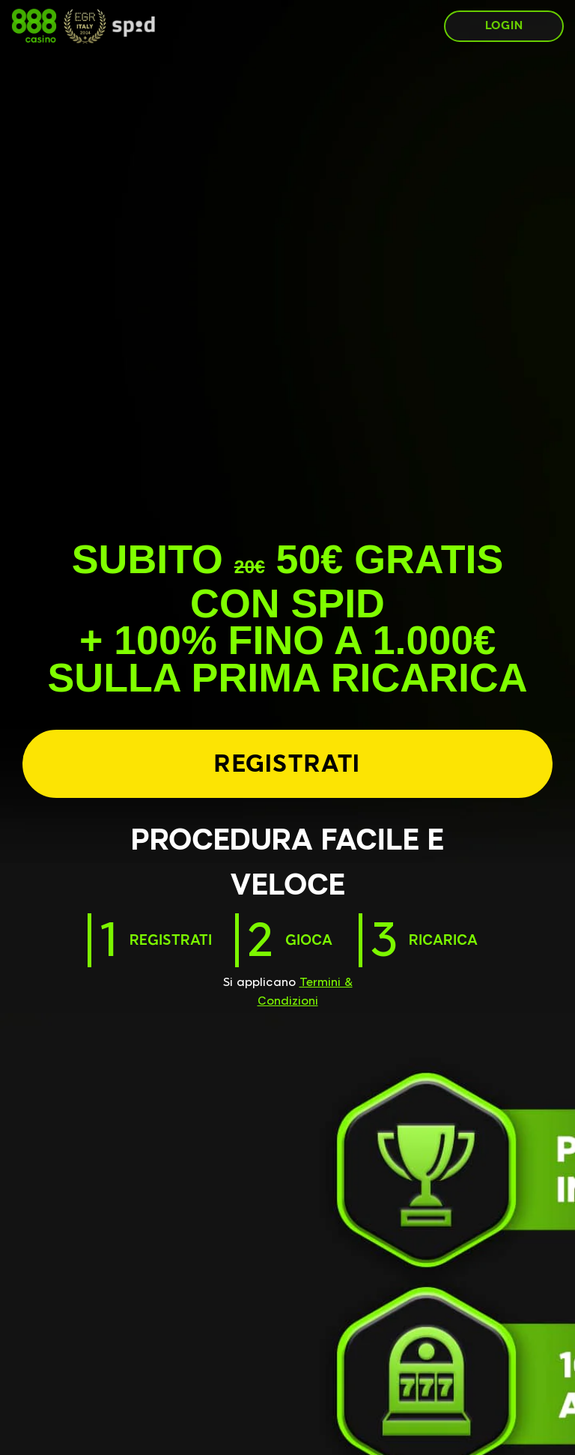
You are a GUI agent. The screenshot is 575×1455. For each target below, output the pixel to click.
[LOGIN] (504, 26)
